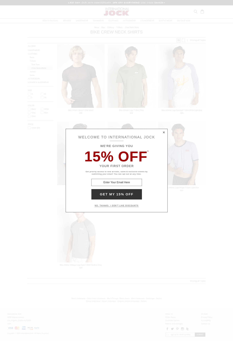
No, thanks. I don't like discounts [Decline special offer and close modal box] (116, 206)
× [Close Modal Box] (164, 132)
